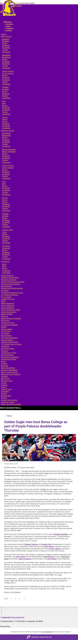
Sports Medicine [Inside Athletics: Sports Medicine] (7, 306)
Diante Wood (20, 557)
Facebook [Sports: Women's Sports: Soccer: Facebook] (6, 206)
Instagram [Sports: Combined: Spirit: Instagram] (6, 271)
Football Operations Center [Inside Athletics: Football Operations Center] (12, 293)
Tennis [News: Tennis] (3, 387)
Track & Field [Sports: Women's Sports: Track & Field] (7, 230)
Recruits (4, 351)
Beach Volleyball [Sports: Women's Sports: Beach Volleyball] (9, 149)
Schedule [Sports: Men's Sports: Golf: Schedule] (6, 108)
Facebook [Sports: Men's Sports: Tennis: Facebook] (6, 126)
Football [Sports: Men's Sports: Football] (5, 87)
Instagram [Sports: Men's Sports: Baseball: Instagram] (6, 52)
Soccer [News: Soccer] (4, 383)
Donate (4, 394)
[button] (24, 599)
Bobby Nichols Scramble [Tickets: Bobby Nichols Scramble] (11, 404)
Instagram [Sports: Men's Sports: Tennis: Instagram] (6, 128)
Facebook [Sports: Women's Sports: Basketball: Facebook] (6, 142)
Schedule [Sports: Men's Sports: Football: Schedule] (6, 94)
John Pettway (52, 559)
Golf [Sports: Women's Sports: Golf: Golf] (3, 184)
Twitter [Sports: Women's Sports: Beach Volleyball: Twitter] (5, 160)
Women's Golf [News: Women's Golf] (6, 381)
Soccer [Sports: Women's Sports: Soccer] (5, 198)
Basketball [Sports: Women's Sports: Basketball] (6, 133)
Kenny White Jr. (56, 549)
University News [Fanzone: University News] (7, 349)
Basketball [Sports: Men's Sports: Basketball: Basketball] (6, 57)
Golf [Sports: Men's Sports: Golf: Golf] (3, 103)
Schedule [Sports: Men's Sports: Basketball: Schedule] (6, 62)
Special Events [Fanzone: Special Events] (7, 340)
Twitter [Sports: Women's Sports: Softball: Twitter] (5, 225)
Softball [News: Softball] (4, 385)
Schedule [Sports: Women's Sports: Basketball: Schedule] (6, 140)
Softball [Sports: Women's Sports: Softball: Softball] (5, 216)
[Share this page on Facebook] (11, 599)
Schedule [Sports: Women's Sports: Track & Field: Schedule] (6, 236)
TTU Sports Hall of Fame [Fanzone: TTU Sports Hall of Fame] (11, 344)
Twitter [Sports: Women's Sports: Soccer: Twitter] (5, 209)
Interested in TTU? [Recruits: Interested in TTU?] (8, 353)
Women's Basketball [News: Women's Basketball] (9, 370)
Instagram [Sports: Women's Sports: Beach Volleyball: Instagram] (6, 162)
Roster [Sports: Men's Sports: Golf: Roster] (4, 106)
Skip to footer (30, 3)
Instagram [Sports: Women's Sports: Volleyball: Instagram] (6, 259)
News (3, 361)
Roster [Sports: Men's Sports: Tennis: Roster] (4, 122)
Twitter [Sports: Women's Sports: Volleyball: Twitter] (5, 257)
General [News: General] (4, 364)
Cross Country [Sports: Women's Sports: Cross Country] (8, 166)
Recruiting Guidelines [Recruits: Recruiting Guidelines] (10, 357)
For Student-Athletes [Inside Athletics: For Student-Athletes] (9, 295)
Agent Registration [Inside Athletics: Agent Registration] (8, 312)
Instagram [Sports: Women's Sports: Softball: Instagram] (6, 227)
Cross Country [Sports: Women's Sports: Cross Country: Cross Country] (8, 168)
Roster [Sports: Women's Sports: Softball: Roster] (4, 218)
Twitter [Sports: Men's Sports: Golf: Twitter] (5, 112)
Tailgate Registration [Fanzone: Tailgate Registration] (9, 342)
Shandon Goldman (31, 544)
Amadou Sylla (47, 544)
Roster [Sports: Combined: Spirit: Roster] (4, 268)
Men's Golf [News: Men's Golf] (5, 379)
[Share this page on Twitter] (15, 599)
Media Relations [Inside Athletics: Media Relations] (7, 303)
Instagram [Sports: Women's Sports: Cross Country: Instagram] (6, 178)
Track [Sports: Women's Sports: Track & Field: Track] (4, 232)
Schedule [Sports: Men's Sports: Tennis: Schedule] (6, 124)
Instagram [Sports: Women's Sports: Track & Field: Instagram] (6, 243)
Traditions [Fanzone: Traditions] (5, 346)
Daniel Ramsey (48, 557)
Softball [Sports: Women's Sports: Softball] (5, 214)
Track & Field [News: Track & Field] (6, 389)
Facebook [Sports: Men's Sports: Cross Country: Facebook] (6, 80)
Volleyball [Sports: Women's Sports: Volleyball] (6, 246)
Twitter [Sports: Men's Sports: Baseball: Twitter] (5, 50)
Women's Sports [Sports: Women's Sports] (7, 131)
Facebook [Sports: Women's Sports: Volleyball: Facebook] (6, 255)
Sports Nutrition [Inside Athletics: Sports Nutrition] (7, 308)
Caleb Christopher (25, 559)
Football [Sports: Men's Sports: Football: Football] (5, 89)
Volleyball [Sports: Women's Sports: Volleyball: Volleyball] (6, 248)
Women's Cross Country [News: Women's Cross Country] (11, 374)
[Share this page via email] (20, 599)
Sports (3, 34)
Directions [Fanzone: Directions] (5, 321)
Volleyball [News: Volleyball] (5, 392)
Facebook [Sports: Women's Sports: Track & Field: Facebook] (6, 238)
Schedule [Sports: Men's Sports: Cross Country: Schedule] (6, 78)
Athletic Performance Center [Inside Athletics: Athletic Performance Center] (13, 282)
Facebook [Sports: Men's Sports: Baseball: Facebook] (6, 48)
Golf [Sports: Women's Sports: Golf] (3, 182)
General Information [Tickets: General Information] (9, 400)
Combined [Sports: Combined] (5, 262)
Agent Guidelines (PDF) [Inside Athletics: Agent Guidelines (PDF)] (10, 310)
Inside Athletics (7, 275)
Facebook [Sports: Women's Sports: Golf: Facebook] (6, 190)
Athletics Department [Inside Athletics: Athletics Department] (10, 278)
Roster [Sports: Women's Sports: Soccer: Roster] (4, 202)
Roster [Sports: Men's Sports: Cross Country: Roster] (4, 75)
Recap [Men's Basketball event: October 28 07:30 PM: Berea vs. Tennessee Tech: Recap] (8, 416)
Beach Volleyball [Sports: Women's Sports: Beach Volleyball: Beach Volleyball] (9, 152)
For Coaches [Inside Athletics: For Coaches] (6, 297)
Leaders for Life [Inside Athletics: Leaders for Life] (7, 299)
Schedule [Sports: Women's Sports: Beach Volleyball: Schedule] (6, 156)
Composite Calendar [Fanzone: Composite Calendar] (9, 325)
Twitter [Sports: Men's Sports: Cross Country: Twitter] (5, 82)
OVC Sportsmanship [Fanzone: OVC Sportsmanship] (9, 338)
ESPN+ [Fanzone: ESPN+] (4, 327)
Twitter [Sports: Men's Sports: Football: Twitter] (5, 96)
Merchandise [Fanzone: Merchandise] (6, 336)
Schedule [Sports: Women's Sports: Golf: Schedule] (6, 188)
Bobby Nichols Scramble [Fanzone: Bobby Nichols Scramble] (11, 318)
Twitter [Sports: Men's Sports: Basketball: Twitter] (5, 66)
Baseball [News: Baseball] (4, 366)
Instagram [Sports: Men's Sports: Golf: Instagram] (6, 114)
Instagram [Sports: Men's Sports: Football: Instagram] (6, 98)
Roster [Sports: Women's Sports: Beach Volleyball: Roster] (4, 154)
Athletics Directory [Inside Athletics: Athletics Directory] (8, 280)
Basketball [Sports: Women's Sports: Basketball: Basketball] (6, 136)
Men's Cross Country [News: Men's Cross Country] (9, 372)
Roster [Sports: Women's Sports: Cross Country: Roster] (4, 170)
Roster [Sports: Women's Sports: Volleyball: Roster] (4, 250)
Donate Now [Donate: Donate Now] (6, 396)
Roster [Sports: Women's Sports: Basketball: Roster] (4, 138)
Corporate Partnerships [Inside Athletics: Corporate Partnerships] (10, 284)
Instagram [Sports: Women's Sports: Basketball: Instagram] (6, 146)
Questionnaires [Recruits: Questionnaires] (7, 355)
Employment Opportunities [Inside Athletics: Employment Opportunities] (12, 288)
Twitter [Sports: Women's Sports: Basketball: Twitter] (5, 144)
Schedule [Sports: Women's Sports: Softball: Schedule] (6, 220)
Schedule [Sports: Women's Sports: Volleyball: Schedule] (6, 252)
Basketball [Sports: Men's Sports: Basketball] (6, 55)
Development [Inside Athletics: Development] (6, 286)
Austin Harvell (49, 546)
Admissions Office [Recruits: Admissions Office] (8, 359)
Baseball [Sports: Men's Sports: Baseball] (5, 39)
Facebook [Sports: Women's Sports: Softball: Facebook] (6, 222)
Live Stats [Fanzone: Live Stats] (5, 333)
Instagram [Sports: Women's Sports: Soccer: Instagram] (6, 211)
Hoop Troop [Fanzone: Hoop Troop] (6, 331)
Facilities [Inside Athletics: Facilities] (5, 290)
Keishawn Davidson (61, 534)
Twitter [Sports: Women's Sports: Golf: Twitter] (5, 192)
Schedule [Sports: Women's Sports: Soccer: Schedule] (6, 204)
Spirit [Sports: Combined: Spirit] (4, 264)
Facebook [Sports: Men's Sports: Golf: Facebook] (6, 110)
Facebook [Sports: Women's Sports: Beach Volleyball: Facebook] (6, 158)
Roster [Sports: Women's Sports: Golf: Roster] (4, 186)
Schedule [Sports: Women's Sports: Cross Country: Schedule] (6, 172)
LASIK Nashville (47, 632)
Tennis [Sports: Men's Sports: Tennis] (4, 117)
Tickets (4, 398)
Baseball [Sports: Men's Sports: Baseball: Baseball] (5, 41)
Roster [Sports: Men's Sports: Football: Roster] (4, 92)
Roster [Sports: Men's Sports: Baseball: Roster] (4, 43)
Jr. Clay (43, 489)
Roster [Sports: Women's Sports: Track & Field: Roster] (4, 234)
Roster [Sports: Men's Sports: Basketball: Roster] (4, 59)
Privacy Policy (5, 626)
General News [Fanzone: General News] (6, 329)
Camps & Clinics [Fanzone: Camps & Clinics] (7, 323)
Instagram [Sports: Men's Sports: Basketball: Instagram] (6, 68)
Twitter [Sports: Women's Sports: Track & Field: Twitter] (5, 241)
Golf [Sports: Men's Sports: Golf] (3, 101)
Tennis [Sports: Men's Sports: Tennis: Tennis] (4, 119)
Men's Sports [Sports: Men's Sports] (6, 36)
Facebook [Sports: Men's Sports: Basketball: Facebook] (6, 64)
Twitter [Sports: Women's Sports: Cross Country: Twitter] (5, 176)
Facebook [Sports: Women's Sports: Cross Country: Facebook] (6, 174)
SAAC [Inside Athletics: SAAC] (3, 301)
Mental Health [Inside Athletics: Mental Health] (7, 314)
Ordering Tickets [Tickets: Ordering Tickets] (8, 402)
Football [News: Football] (4, 376)
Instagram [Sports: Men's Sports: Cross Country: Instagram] (6, 84)
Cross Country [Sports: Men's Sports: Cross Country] (8, 71)
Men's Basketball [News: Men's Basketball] (8, 368)
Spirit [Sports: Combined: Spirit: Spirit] (4, 266)
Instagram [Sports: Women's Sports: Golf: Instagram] (6, 195)
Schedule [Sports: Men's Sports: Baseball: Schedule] (6, 46)
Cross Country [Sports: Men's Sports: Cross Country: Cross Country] (8, 73)
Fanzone (4, 316)
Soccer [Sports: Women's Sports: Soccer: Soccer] (5, 200)
